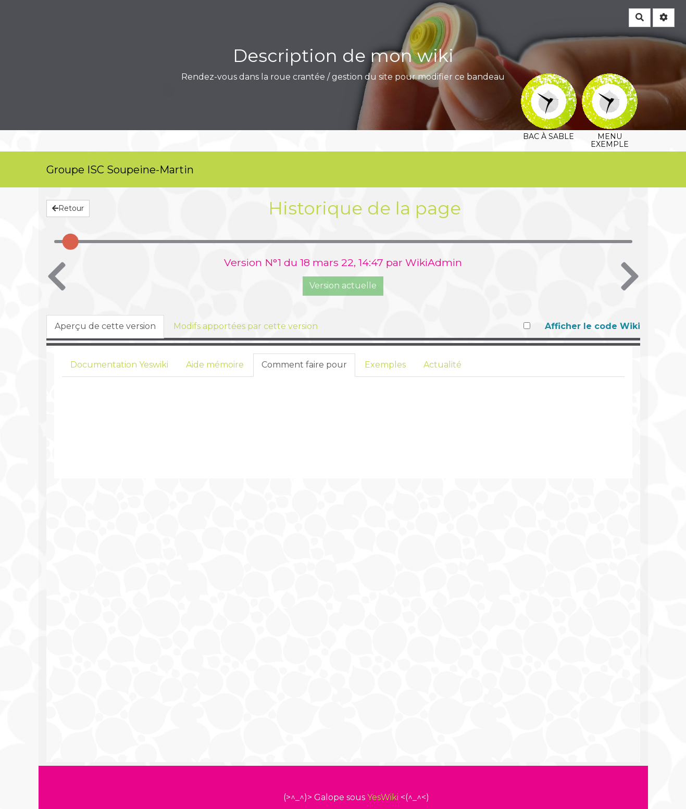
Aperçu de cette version (105, 326)
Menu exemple (609, 80)
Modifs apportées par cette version (245, 326)
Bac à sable (548, 80)
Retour (68, 208)
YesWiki (382, 797)
